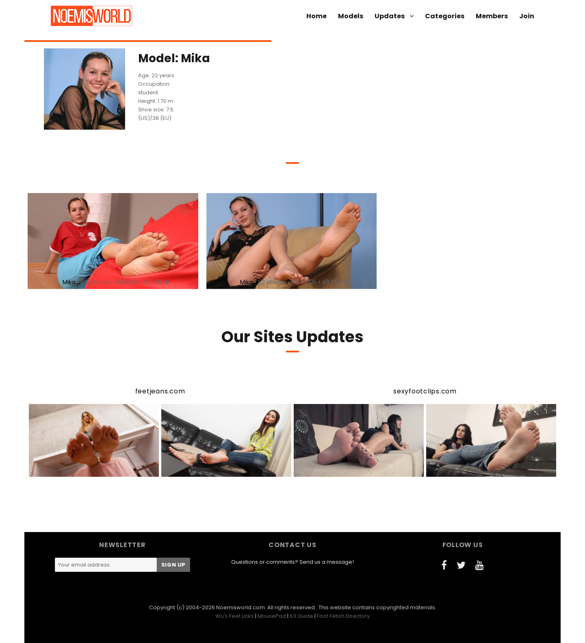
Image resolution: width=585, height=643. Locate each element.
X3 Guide (301, 616)
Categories (444, 16)
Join (526, 16)
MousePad (272, 616)
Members (492, 16)
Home (316, 16)
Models (350, 16)
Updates (390, 16)
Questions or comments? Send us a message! (292, 562)
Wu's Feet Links (234, 616)
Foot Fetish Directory (343, 616)
